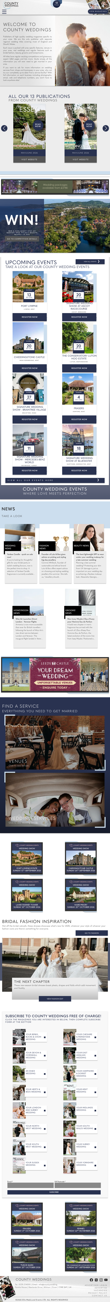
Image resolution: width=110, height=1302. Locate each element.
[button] (4, 128)
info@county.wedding (48, 1285)
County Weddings (34, 1279)
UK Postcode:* (60, 1182)
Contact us (99, 1296)
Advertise (101, 1288)
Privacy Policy (97, 1293)
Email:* (10, 1182)
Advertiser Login (96, 1285)
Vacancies (100, 1290)
